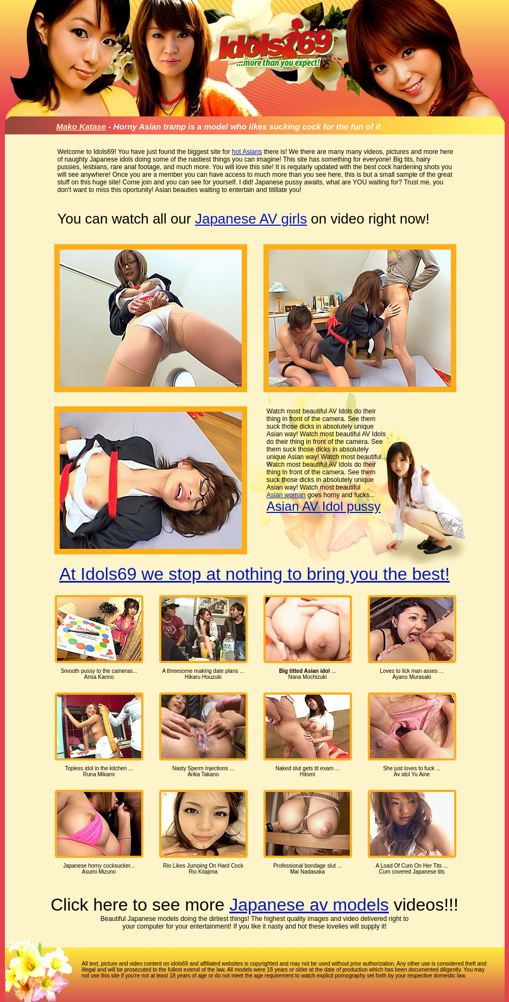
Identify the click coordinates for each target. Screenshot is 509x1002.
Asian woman (286, 495)
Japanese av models (309, 904)
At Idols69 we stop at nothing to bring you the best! (254, 574)
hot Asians (247, 152)
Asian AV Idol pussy (324, 506)
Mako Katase (81, 126)
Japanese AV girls (251, 219)
